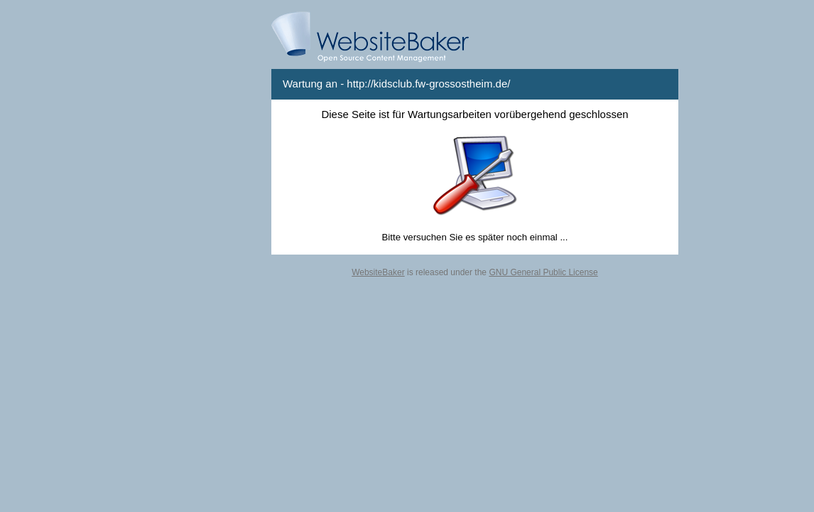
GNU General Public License (543, 272)
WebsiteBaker (378, 272)
